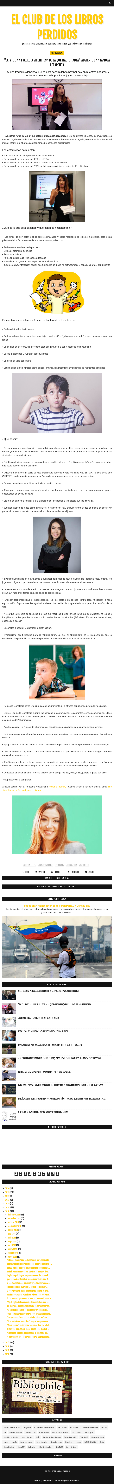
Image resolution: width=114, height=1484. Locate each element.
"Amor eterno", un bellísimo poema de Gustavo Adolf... (28, 1325)
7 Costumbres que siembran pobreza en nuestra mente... (29, 1298)
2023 (7, 1192)
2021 (7, 1200)
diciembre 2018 (14, 1215)
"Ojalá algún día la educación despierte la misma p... (28, 1302)
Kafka (102, 1442)
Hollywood (27, 1427)
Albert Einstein (27, 1437)
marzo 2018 (12, 1249)
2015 (7, 1350)
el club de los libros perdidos (44, 1427)
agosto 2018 (13, 1230)
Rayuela (78, 1442)
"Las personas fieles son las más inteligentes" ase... (27, 1317)
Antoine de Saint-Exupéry (52, 1437)
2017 (7, 1342)
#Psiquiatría (71, 865)
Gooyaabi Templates (72, 1480)
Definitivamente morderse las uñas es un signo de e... (28, 1271)
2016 (7, 1346)
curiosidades (74, 1427)
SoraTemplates (48, 1480)
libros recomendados (90, 1427)
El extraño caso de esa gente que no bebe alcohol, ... (28, 1329)
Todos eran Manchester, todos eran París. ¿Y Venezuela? (57, 905)
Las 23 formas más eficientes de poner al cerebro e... (28, 1268)
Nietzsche (31, 1447)
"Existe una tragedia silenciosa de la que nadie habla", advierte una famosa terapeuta (54, 1004)
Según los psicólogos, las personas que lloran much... (28, 1275)
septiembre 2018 (15, 1226)
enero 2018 (12, 1257)
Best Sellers (62, 1427)
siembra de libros (97, 1437)
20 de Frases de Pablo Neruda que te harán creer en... (28, 1306)
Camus (6, 1442)
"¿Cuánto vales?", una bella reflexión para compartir (28, 1260)
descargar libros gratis (12, 1427)
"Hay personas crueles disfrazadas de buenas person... (29, 1314)
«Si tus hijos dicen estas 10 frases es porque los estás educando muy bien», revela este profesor (59, 1058)
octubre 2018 (13, 1222)
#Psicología (59, 865)
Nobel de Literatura (45, 1447)
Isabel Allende (44, 1432)
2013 (7, 1354)
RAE (5, 1432)
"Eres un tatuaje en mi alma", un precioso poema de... (28, 1321)
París (38, 1437)
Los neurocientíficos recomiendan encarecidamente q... (29, 1264)
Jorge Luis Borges (26, 1442)
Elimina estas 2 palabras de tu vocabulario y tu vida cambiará (44, 1072)
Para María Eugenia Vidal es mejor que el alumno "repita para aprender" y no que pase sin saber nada (60, 1085)
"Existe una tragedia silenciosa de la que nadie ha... (27, 1333)
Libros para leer (56, 1442)
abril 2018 (12, 1245)
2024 (7, 1188)
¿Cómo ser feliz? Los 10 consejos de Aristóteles (38, 1018)
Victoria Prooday (57, 787)
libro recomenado (16, 1432)
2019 (7, 1207)
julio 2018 (12, 1234)
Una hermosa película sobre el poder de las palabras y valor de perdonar (48, 991)
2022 (7, 1196)
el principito (89, 1432)
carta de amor (71, 1447)
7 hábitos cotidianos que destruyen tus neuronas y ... (28, 1283)
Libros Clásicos (9, 1447)
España (14, 1442)
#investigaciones (45, 865)
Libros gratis (76, 1432)
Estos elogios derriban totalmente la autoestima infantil (43, 1031)
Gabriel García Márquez (60, 1432)
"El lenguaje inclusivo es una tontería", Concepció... (27, 1310)
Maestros (68, 1442)
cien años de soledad (11, 1437)
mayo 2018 (12, 1241)
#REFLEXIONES (84, 865)
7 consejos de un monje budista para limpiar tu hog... (28, 1291)
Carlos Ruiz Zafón (70, 1437)
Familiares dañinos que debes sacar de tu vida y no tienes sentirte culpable (50, 1045)
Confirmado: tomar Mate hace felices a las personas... (28, 1295)
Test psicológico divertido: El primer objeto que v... (27, 1287)
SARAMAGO (59, 1447)
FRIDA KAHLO (84, 1437)
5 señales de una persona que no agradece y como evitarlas (43, 1112)
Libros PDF (21, 1447)
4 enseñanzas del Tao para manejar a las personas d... (28, 1337)
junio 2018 (12, 1238)
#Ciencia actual (29, 865)
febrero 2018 (13, 1253)
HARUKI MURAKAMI (90, 1442)
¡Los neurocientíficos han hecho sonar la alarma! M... (28, 1279)
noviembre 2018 (14, 1218)
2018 (7, 1211)
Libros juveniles (41, 1442)
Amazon (104, 1427)
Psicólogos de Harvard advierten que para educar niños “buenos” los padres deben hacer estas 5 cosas (62, 1099)
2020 (7, 1203)
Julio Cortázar (31, 1432)
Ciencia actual (57, 53)
